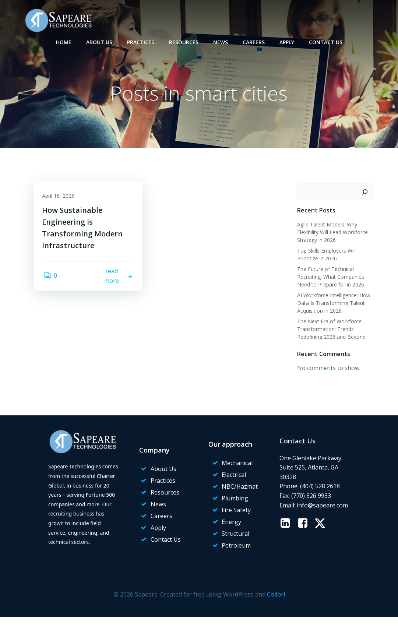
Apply (286, 40)
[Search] (367, 192)
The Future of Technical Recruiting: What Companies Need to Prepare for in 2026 (329, 277)
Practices (140, 40)
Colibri (276, 604)
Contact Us (325, 40)
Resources (183, 40)
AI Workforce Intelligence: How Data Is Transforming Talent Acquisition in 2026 (332, 303)
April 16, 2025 (61, 199)
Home (63, 40)
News (220, 40)
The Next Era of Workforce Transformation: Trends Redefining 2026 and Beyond (330, 330)
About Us (99, 40)
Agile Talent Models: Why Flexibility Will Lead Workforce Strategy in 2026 (331, 233)
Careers (254, 40)
